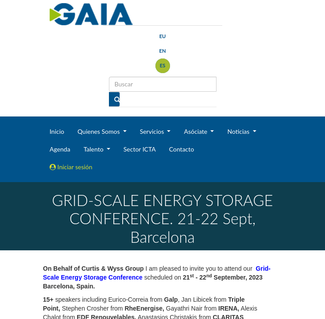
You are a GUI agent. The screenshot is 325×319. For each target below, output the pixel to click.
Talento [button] (94, 149)
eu (162, 36)
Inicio (57, 131)
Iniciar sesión (71, 167)
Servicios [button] (153, 131)
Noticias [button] (239, 131)
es (163, 65)
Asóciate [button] (196, 131)
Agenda (60, 149)
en (162, 51)
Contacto (181, 149)
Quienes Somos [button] (99, 131)
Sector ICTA (140, 149)
